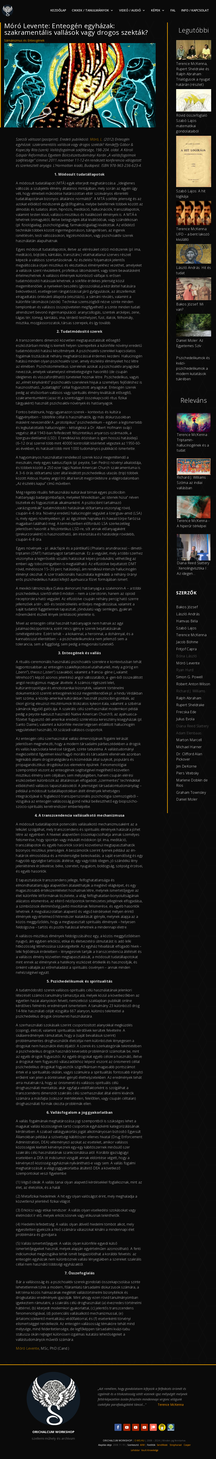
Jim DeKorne (186, 766)
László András (188, 614)
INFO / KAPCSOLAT (195, 10)
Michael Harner (189, 746)
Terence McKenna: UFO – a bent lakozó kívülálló (193, 234)
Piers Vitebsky (187, 773)
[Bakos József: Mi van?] (193, 289)
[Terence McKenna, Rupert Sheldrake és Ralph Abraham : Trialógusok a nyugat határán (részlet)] (193, 50)
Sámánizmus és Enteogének (24, 40)
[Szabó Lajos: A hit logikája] (193, 162)
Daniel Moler (187, 799)
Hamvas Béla (187, 621)
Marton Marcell (189, 739)
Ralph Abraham (188, 698)
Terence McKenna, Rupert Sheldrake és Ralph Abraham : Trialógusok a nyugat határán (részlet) (193, 74)
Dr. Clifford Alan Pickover (189, 757)
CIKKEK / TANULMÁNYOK (90, 10)
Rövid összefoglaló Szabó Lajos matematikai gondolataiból (191, 123)
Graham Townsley (191, 792)
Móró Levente (188, 663)
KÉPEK (155, 10)
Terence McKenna (191, 634)
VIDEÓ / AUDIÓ (130, 10)
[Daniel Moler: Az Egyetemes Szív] (193, 326)
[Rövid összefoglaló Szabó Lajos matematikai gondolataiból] (193, 101)
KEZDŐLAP (58, 10)
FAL (172, 10)
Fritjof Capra (186, 649)
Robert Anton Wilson (193, 684)
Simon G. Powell (189, 676)
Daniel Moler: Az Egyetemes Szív (189, 343)
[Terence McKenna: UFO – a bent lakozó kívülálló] (193, 214)
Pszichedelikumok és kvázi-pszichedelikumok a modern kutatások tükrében (193, 368)
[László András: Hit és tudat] (193, 254)
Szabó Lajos (186, 628)
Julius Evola (185, 719)
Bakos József (187, 607)
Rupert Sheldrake (190, 704)
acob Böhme (187, 641)
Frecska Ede (186, 711)
